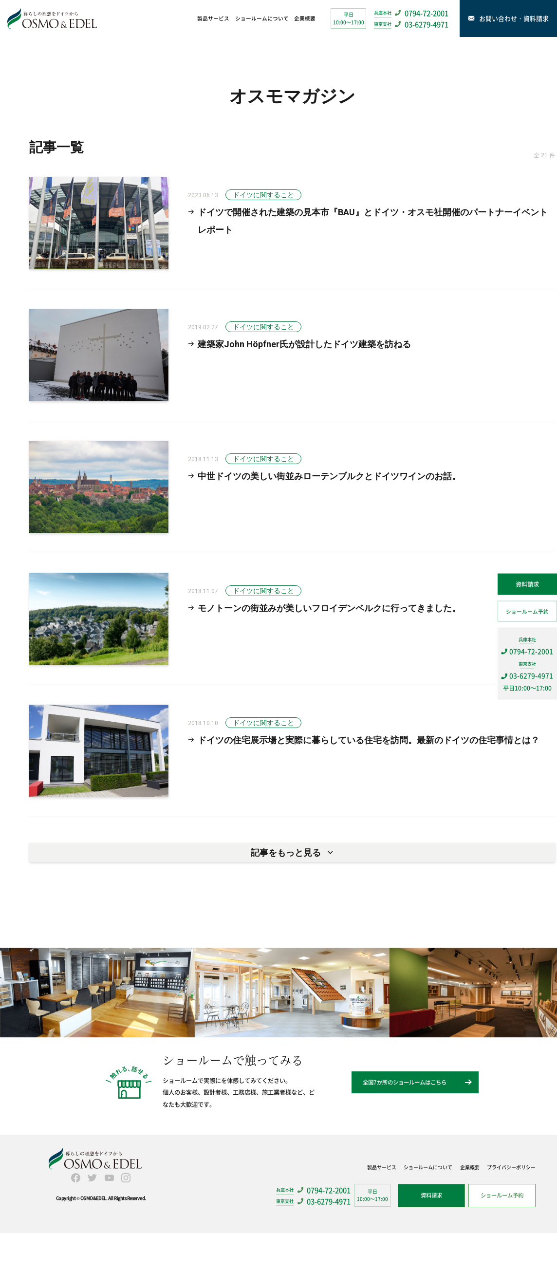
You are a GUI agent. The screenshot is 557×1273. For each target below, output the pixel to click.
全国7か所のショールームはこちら (404, 1122)
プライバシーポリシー (511, 1206)
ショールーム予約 (527, 611)
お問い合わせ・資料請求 (515, 18)
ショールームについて (262, 18)
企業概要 (305, 18)
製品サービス (213, 18)
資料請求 (527, 584)
